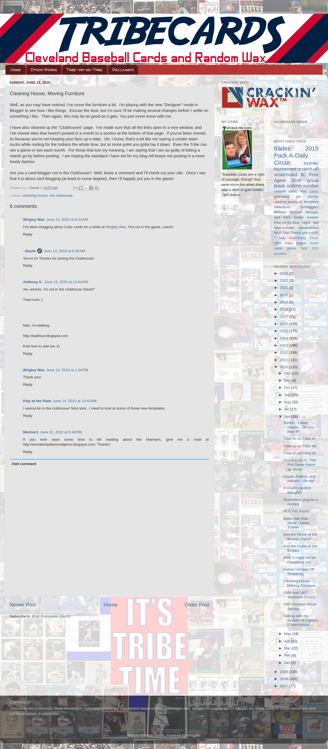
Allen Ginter (293, 217)
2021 (284, 288)
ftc (303, 174)
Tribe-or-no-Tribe (84, 69)
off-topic (311, 212)
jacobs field (297, 248)
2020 (284, 295)
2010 (284, 367)
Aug (288, 402)
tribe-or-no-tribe (287, 222)
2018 (284, 309)
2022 (284, 280)
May (288, 634)
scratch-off (308, 168)
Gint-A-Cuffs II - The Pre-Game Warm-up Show (299, 464)
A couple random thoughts (297, 490)
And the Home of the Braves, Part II (300, 536)
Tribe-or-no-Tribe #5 (299, 453)
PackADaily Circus (303, 238)
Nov (288, 380)
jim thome (307, 196)
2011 (284, 360)
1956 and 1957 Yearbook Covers (299, 595)
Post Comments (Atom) (51, 616)
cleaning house (35, 195)
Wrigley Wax (34, 219)
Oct (287, 387)
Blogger (193, 735)
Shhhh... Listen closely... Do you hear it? (298, 427)
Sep (288, 395)
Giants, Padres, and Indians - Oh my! (299, 478)
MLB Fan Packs (287, 233)
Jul (287, 409)
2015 (284, 331)
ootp (282, 238)
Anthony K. (33, 282)
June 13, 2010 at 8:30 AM (64, 251)
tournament (285, 168)
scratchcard (285, 174)
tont (277, 217)
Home (16, 69)
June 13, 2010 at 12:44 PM (66, 282)
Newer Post (23, 605)
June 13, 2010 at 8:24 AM (67, 219)
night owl (310, 222)
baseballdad (308, 228)
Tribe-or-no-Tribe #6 (299, 446)
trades (282, 148)
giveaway (281, 196)
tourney (311, 163)
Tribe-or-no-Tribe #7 (299, 439)
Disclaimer (123, 69)
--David (33, 188)
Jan (287, 663)
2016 (284, 324)
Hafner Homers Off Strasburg (298, 571)
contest (312, 217)
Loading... (229, 208)
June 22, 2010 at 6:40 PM (61, 432)
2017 (284, 317)
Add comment (24, 464)
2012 (284, 352)
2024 (284, 273)
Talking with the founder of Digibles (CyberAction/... (300, 620)
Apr (287, 641)
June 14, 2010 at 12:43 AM (75, 401)
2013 (284, 345)
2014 (284, 338)
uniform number (302, 185)
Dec (288, 373)
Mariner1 (30, 432)
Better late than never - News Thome (296, 522)
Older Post (197, 605)
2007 (284, 686)
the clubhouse (61, 195)
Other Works (44, 69)
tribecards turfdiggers (296, 207)
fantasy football (288, 212)
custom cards (286, 191)
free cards (309, 191)
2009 (284, 672)
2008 (284, 679)
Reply (28, 234)
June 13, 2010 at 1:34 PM (67, 370)
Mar (288, 648)
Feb (288, 655)
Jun (287, 416)
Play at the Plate (37, 401)
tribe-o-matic (284, 228)
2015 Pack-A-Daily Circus (296, 155)
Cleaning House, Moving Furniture (299, 583)
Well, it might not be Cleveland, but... (299, 560)
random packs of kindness (296, 202)
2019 (284, 302)
